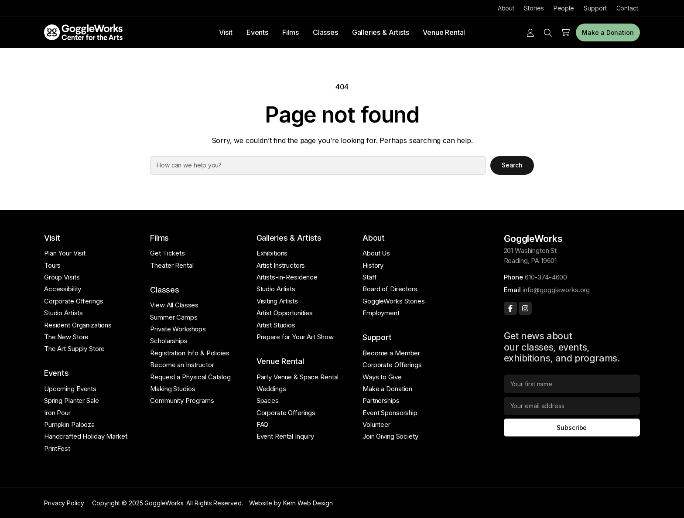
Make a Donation (608, 32)
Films (290, 32)
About (506, 8)
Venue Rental (444, 32)
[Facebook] (510, 308)
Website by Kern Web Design (291, 503)
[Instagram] (525, 308)
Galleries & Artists (380, 32)
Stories (534, 8)
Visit (226, 32)
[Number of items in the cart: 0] (565, 33)
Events (257, 32)
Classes (325, 32)
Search (512, 165)
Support (595, 8)
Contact (627, 8)
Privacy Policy (64, 503)
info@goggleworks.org (556, 290)
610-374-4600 (546, 277)
